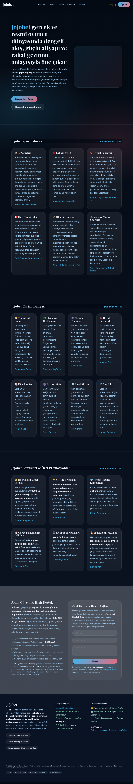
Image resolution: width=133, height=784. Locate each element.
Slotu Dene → (78, 428)
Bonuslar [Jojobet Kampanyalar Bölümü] (71, 4)
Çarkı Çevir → (50, 432)
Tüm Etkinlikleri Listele (110, 141)
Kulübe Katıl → (97, 566)
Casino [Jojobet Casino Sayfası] (61, 4)
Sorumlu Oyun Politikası (18, 737)
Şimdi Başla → (78, 365)
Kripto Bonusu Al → (100, 513)
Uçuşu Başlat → (107, 432)
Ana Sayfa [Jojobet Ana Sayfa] (42, 4)
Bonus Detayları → (24, 520)
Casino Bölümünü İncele (28, 107)
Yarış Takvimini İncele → (27, 204)
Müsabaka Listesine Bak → (65, 201)
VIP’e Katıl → (58, 517)
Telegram (113, 732)
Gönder (95, 663)
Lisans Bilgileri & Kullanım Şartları (22, 749)
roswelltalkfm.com (60, 767)
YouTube (123, 732)
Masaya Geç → (107, 362)
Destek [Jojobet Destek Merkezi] (82, 4)
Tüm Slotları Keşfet (112, 306)
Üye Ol (124, 4)
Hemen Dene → (22, 428)
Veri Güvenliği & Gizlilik (18, 743)
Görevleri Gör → (23, 566)
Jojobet (8, 4)
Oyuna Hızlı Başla (24, 99)
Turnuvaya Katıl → (61, 559)
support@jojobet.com (108, 671)
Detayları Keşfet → (52, 369)
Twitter (94, 732)
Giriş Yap (113, 4)
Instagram (103, 732)
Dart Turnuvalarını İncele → (28, 258)
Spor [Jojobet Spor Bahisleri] (52, 4)
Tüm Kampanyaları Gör (110, 468)
